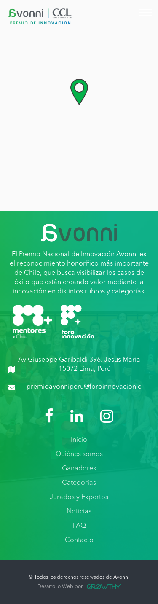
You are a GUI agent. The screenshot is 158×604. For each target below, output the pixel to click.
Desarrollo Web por (79, 586)
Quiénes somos (79, 454)
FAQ (79, 526)
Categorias (79, 483)
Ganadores (79, 468)
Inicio (79, 440)
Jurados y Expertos (79, 497)
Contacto (79, 540)
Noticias (79, 511)
